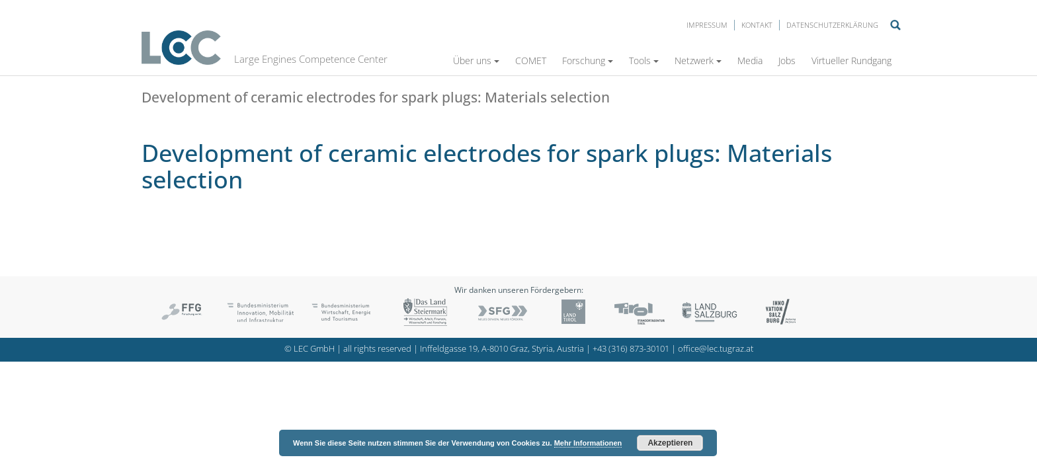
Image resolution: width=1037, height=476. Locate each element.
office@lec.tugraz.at (715, 348)
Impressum (706, 25)
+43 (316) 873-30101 (631, 348)
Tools (644, 60)
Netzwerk (698, 60)
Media (750, 60)
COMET (530, 60)
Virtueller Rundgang (851, 60)
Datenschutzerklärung (832, 25)
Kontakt (756, 25)
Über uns (476, 60)
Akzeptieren (669, 443)
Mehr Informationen (588, 443)
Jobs (787, 60)
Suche (895, 25)
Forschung (587, 60)
